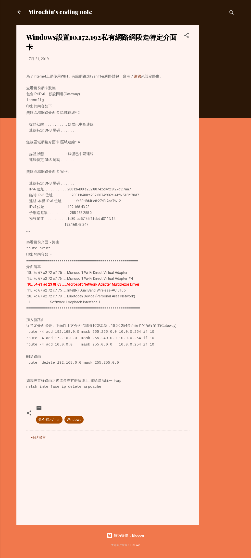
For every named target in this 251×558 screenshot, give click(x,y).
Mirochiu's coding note (60, 12)
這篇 (137, 76)
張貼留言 (38, 437)
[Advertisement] (219, 98)
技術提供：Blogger (125, 535)
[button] (186, 36)
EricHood (135, 545)
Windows (74, 419)
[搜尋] (232, 13)
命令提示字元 (49, 419)
